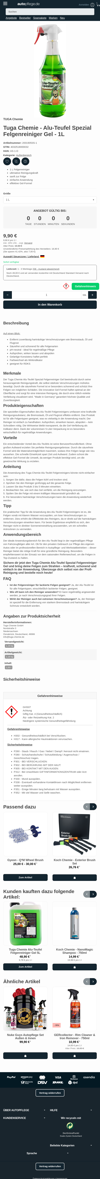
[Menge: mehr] (92, 295)
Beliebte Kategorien (71, 1145)
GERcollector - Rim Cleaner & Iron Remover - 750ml (74, 1036)
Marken (53, 18)
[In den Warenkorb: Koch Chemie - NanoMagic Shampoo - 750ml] (75, 967)
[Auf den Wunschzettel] (7, 161)
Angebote (11, 18)
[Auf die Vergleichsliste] (16, 161)
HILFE (71, 1110)
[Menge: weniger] (7, 295)
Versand (28, 243)
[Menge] (46, 295)
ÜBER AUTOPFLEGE (24, 1110)
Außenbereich (24, 155)
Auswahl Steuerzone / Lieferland (23, 256)
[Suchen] (50, 11)
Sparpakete (40, 18)
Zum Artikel (25, 877)
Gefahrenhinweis (85, 286)
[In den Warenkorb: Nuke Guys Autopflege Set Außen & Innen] (25, 1055)
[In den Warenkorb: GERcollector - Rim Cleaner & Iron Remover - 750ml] (75, 1055)
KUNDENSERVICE (24, 1117)
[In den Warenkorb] (50, 305)
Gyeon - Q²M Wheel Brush (25, 860)
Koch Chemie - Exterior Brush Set (74, 861)
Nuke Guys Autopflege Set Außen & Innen (25, 1036)
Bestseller (25, 18)
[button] (50, 323)
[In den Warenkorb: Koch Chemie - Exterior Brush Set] (75, 877)
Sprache (48, 1153)
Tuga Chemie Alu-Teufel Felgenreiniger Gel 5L (25, 951)
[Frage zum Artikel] (25, 161)
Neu (62, 18)
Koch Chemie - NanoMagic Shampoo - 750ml (74, 951)
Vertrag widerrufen (50, 1092)
